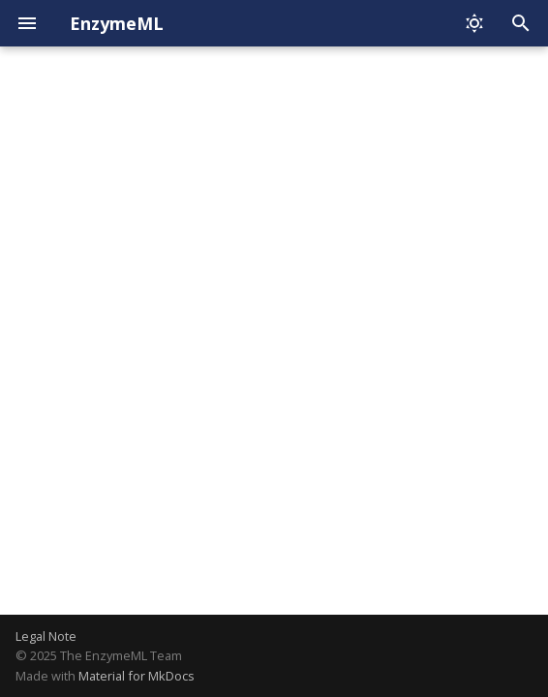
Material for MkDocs (136, 675)
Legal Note (45, 636)
